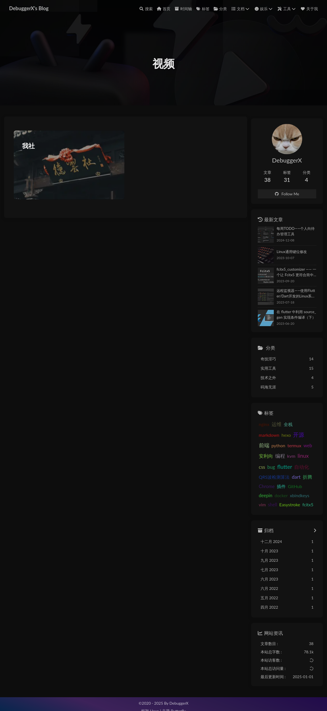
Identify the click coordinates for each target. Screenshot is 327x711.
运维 (270, 427)
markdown (298, 427)
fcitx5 (291, 496)
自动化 (259, 469)
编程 (300, 448)
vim (308, 487)
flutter (301, 458)
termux (259, 448)
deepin (258, 488)
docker (274, 487)
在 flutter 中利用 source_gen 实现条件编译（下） (292, 318)
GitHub (300, 478)
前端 (282, 438)
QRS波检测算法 (284, 469)
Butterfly (178, 704)
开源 (269, 437)
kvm (256, 458)
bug (288, 459)
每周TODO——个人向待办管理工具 (292, 234)
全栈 (281, 427)
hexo (256, 438)
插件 (286, 478)
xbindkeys (292, 487)
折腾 (256, 478)
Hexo (154, 704)
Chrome (271, 478)
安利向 (286, 448)
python (296, 438)
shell (256, 497)
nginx (257, 427)
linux (267, 458)
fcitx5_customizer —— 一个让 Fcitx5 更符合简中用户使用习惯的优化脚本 (291, 275)
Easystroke (273, 496)
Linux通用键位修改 (285, 254)
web (272, 448)
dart (306, 469)
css (279, 459)
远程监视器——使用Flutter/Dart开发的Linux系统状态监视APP (293, 296)
